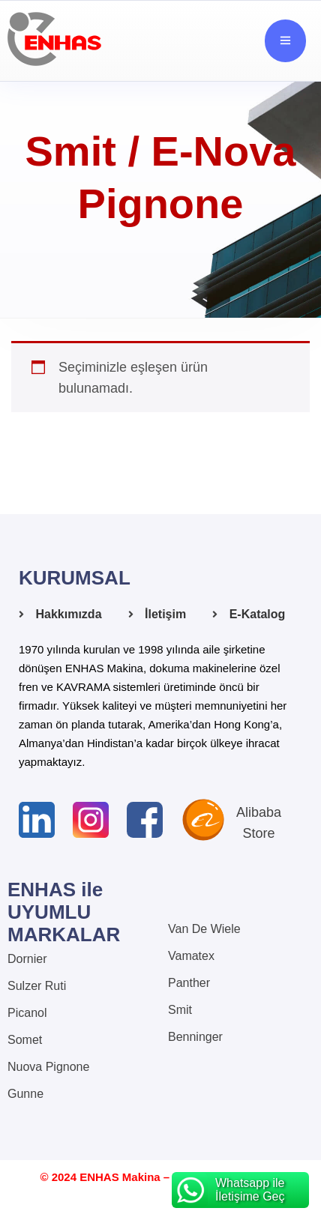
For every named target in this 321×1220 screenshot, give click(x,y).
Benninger (195, 1036)
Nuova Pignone (48, 1066)
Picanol (27, 1012)
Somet (25, 1039)
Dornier (27, 958)
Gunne (26, 1093)
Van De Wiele (204, 928)
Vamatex (191, 955)
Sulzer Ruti (37, 985)
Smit (180, 1009)
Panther (189, 982)
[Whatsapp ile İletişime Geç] (240, 1190)
